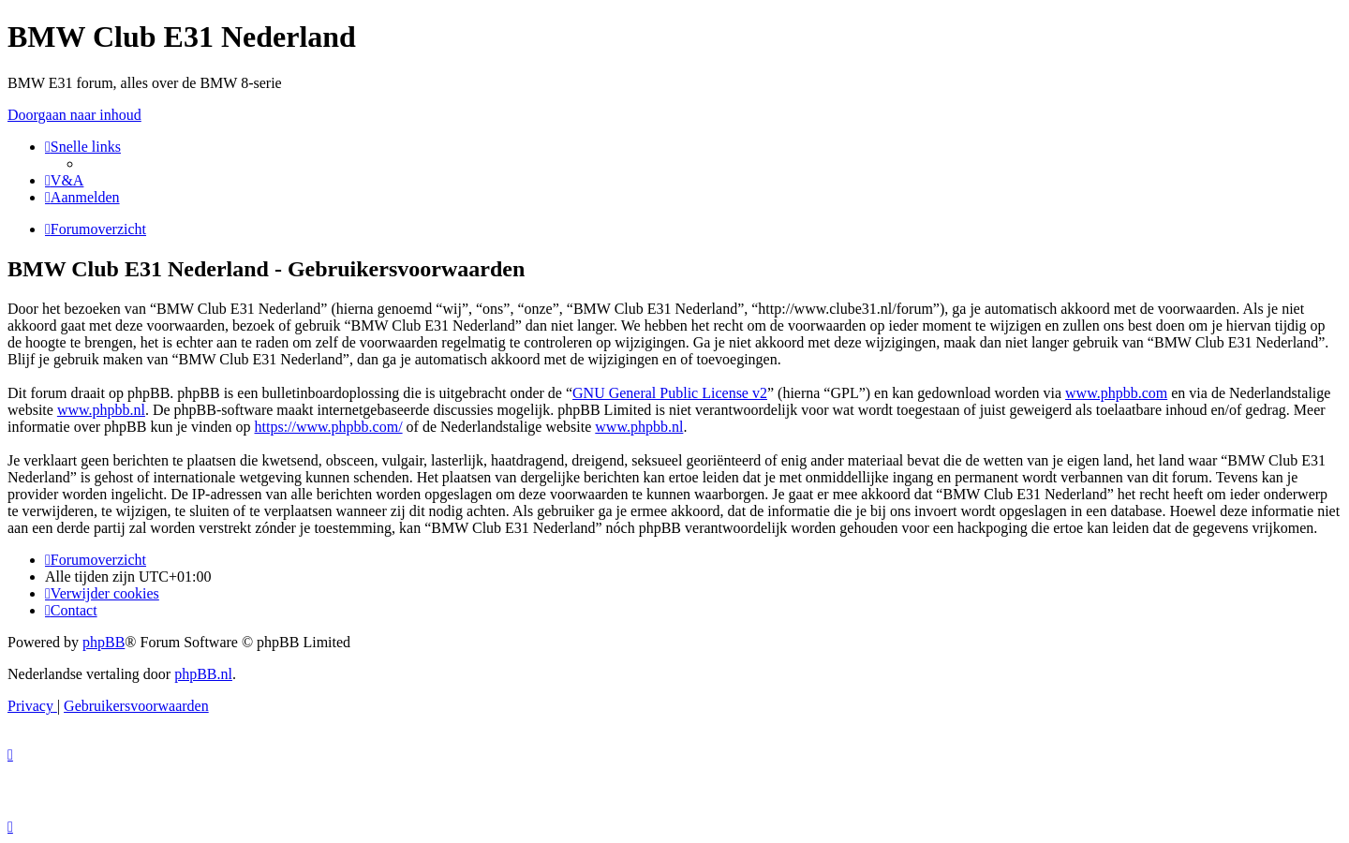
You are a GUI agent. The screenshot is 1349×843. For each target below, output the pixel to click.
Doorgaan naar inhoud (74, 115)
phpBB (103, 642)
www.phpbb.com (1116, 393)
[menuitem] (64, 180)
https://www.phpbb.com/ (329, 427)
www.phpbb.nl (101, 410)
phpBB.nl (203, 674)
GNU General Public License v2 (669, 393)
